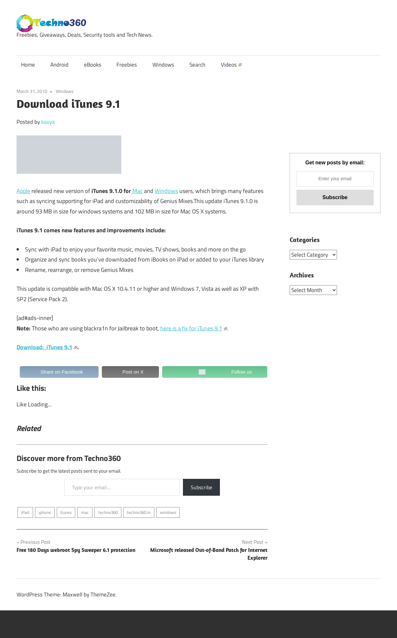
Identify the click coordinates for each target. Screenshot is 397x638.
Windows (163, 64)
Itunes (66, 512)
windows (168, 512)
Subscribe (201, 487)
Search (197, 64)
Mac (137, 190)
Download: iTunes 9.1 (47, 347)
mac (85, 512)
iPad (25, 512)
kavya (48, 122)
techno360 (108, 512)
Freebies (126, 64)
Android (59, 64)
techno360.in (138, 512)
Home (28, 64)
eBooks (92, 64)
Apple (23, 190)
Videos (231, 64)
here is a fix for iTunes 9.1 (193, 328)
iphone (45, 512)
